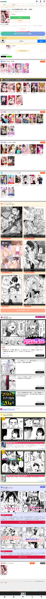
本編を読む (20, 20)
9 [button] (30, 513)
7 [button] (27, 440)
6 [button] (25, 440)
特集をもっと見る (40, 316)
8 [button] (29, 440)
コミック (2, 7)
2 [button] (18, 440)
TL (23, 4)
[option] (12, 429)
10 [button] (31, 549)
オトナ (41, 4)
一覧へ (42, 61)
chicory (12, 13)
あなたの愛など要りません (7, 526)
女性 (6, 7)
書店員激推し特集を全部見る (24, 409)
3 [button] (20, 440)
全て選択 (3, 42)
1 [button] (16, 440)
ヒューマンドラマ (11, 7)
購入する (41, 41)
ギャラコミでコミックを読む (23, 33)
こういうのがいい (5, 489)
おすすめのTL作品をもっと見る (23, 310)
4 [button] (21, 513)
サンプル (20, 17)
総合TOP (4, 4)
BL (32, 4)
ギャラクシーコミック (5, 581)
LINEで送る (9, 56)
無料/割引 (14, 4)
